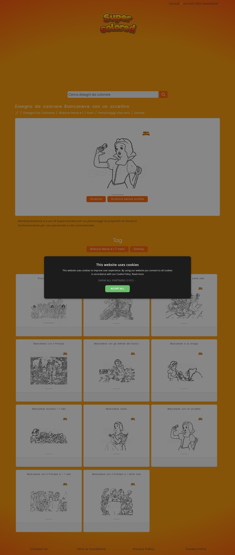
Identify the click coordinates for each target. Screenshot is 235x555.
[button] (117, 280)
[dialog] (117, 277)
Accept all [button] (117, 288)
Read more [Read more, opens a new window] (138, 274)
